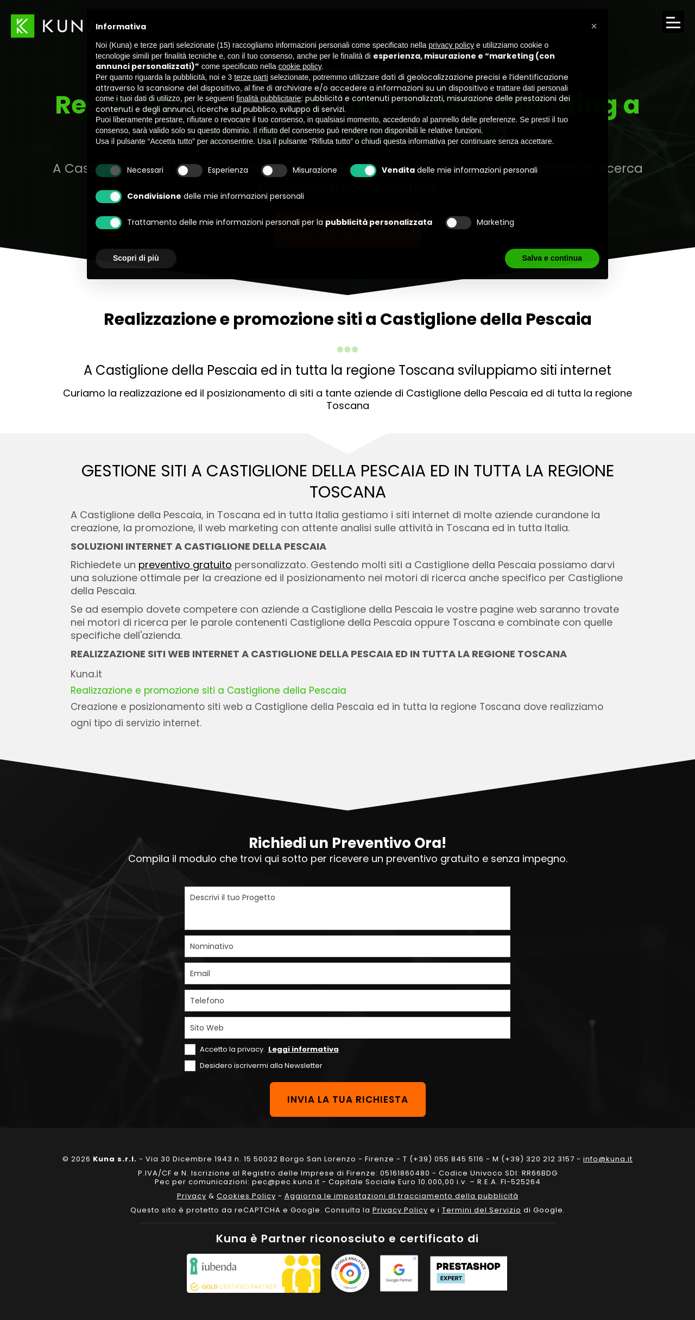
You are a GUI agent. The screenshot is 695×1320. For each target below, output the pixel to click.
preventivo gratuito (185, 564)
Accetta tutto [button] (558, 258)
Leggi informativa (303, 1049)
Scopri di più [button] (136, 258)
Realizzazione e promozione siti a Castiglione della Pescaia (208, 690)
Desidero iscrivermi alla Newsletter (261, 1065)
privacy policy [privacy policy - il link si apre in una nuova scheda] (451, 45)
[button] (594, 26)
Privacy (191, 1196)
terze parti (251, 77)
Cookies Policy (246, 1196)
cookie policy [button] (300, 66)
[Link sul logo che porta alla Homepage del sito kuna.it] (54, 25)
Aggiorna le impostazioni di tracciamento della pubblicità (402, 1196)
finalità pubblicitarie (268, 98)
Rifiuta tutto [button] (475, 258)
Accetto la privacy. (269, 1049)
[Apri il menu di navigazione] (673, 22)
